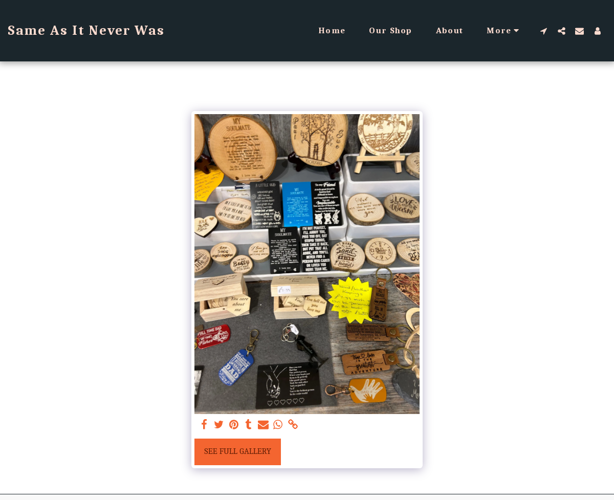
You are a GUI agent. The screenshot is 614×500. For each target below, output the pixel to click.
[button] (543, 30)
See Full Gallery (237, 451)
